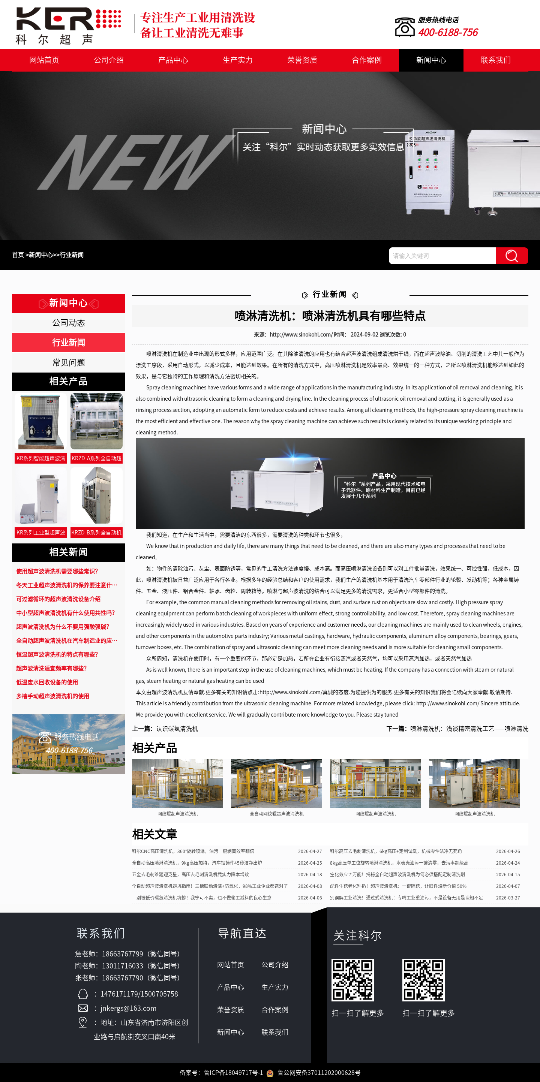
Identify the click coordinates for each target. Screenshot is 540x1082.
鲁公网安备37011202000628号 (313, 1073)
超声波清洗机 (167, 692)
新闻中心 (431, 60)
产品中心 (173, 60)
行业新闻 (72, 255)
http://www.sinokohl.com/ (291, 692)
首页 (18, 255)
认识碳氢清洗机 (177, 729)
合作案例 (367, 60)
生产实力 (238, 60)
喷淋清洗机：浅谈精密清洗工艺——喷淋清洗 (469, 729)
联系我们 (496, 60)
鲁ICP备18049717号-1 (233, 1073)
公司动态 (68, 323)
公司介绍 (109, 60)
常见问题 (68, 362)
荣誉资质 (302, 60)
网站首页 (44, 60)
